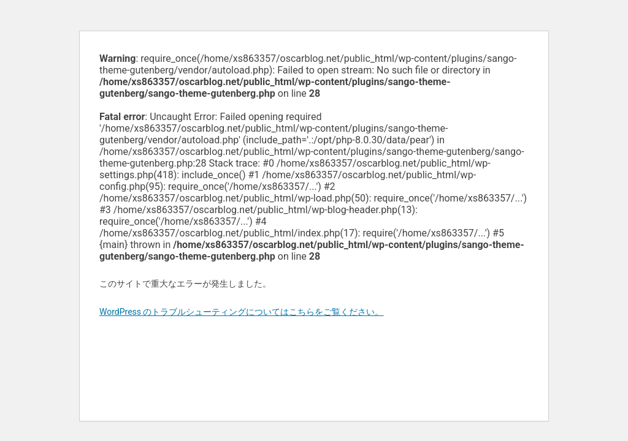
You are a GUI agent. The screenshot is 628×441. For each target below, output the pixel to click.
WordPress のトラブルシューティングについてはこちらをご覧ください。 (241, 312)
